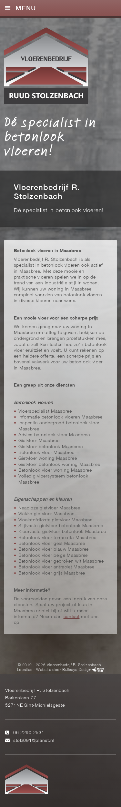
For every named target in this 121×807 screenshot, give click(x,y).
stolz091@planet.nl (34, 741)
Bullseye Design (76, 670)
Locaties (25, 670)
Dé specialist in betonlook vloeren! (50, 136)
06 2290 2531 (29, 733)
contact (72, 617)
